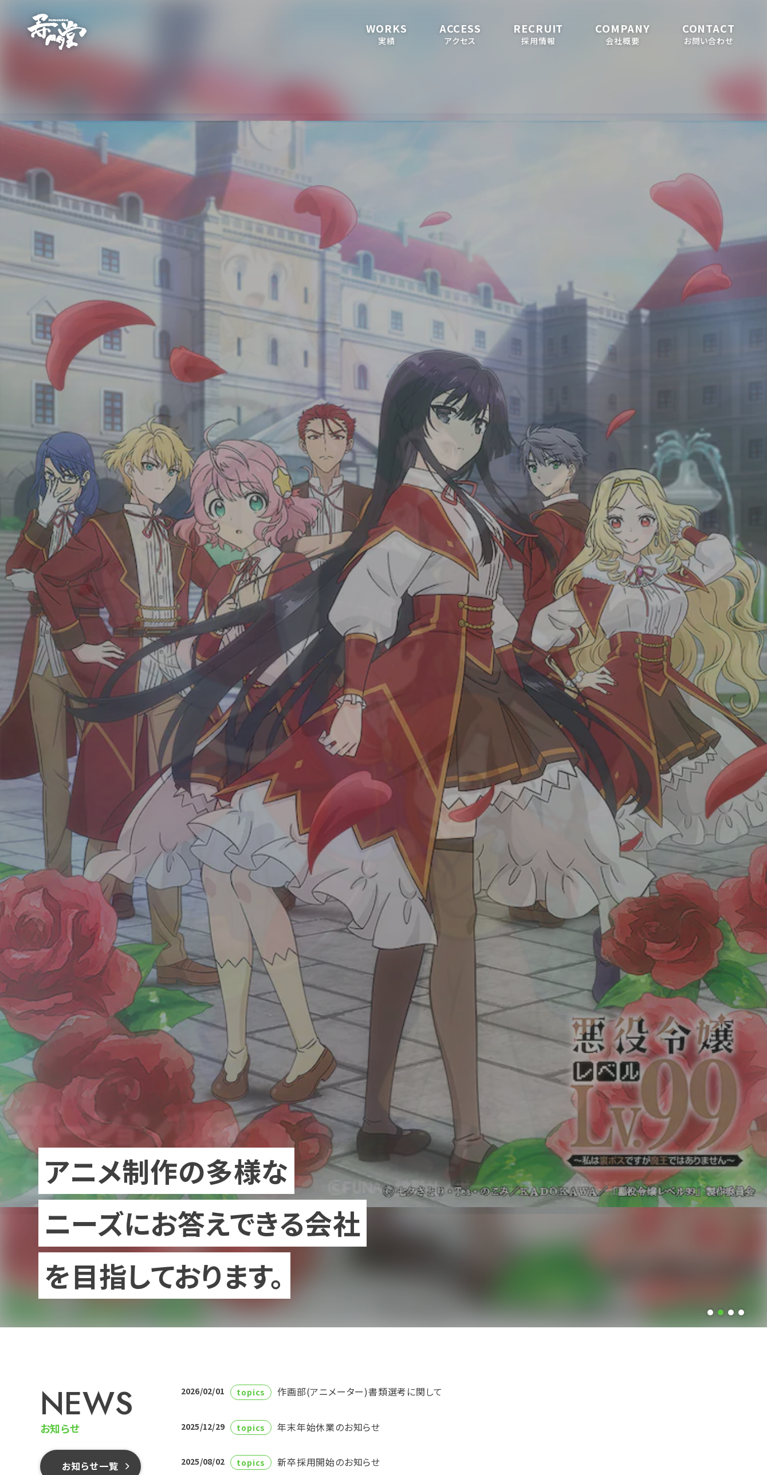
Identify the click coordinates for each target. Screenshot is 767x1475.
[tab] (710, 1312)
